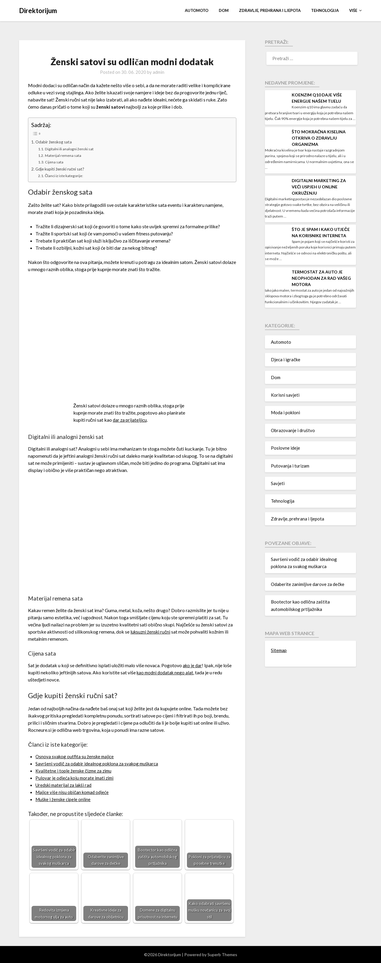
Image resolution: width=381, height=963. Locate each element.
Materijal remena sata (64, 155)
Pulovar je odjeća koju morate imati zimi (75, 777)
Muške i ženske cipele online (64, 799)
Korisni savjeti (285, 395)
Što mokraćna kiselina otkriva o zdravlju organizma (319, 138)
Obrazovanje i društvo (293, 430)
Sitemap (279, 650)
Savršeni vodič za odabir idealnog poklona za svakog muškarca (99, 763)
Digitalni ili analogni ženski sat (71, 148)
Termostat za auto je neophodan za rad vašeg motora (321, 278)
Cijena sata (55, 161)
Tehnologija (325, 10)
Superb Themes (222, 954)
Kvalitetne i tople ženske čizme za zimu (74, 770)
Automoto (196, 10)
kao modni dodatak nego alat (166, 672)
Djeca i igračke (285, 359)
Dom (224, 10)
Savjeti (278, 483)
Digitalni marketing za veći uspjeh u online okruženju (319, 187)
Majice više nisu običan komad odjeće (73, 792)
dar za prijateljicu (130, 419)
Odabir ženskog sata (54, 141)
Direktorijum (38, 11)
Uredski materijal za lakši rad (65, 784)
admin (158, 72)
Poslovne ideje (285, 448)
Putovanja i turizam (290, 465)
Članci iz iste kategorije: (66, 175)
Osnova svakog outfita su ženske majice (75, 756)
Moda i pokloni (285, 412)
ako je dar (193, 665)
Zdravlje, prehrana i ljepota (270, 10)
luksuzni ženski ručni (151, 631)
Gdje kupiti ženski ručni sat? (61, 168)
